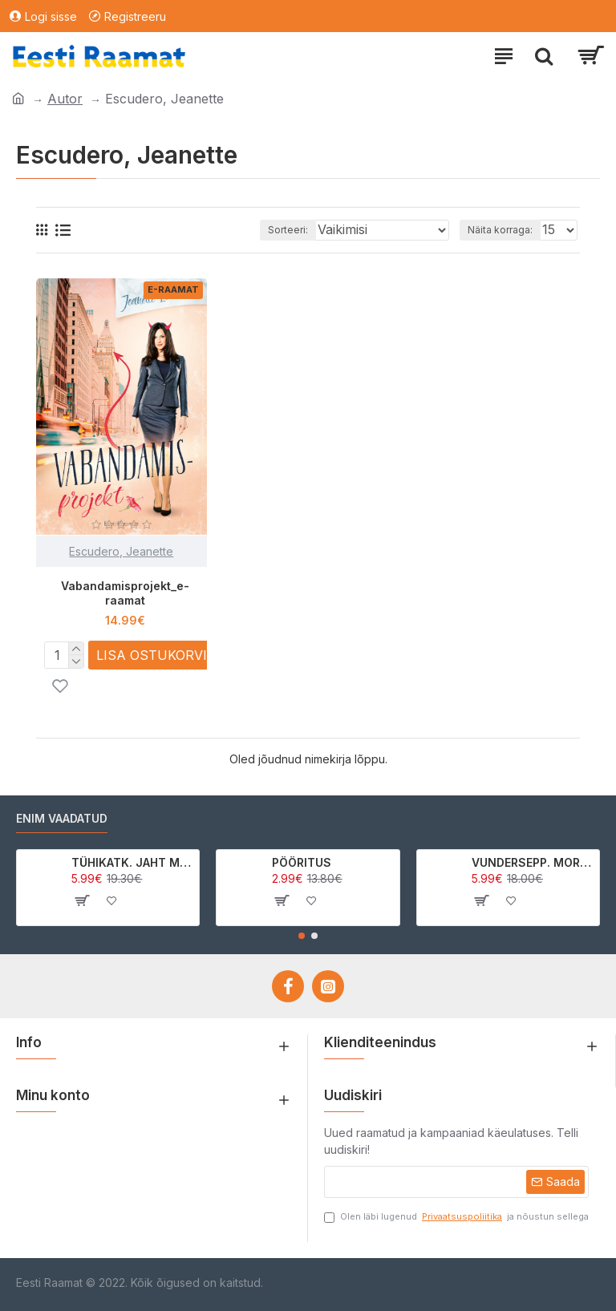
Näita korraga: (500, 230)
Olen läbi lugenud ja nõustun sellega (456, 1217)
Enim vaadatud (61, 818)
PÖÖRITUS (301, 862)
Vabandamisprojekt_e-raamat (125, 593)
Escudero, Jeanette (121, 551)
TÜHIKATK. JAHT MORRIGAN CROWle (132, 862)
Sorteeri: (288, 230)
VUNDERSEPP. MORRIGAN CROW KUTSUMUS (533, 862)
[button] (301, 936)
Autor (65, 99)
